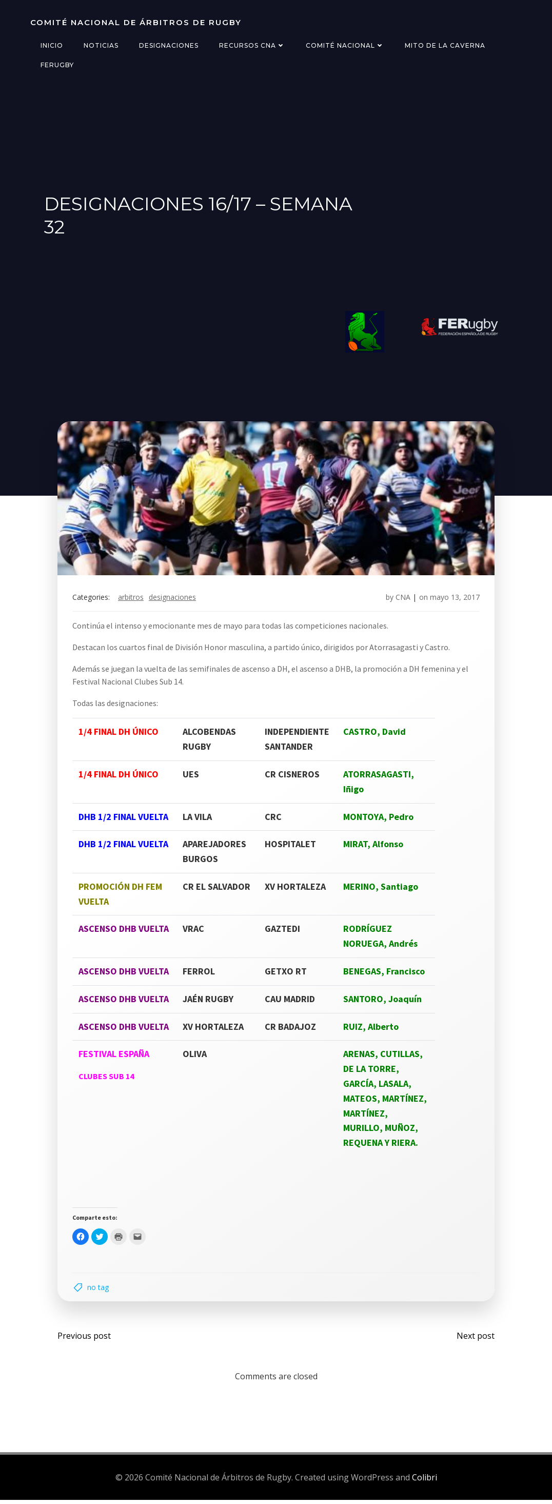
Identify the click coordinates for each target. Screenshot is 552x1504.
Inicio (51, 45)
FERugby (56, 65)
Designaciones (168, 45)
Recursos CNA (252, 45)
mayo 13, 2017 (454, 599)
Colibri (424, 1481)
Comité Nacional (344, 45)
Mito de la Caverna (444, 45)
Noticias (100, 45)
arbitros (132, 599)
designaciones (173, 599)
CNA (402, 599)
